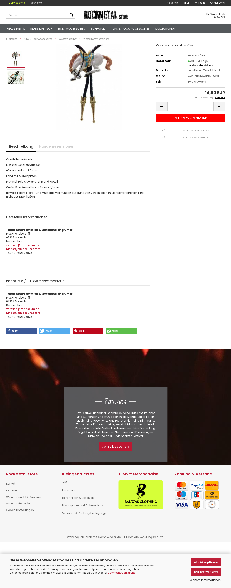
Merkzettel (217, 2)
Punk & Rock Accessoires (130, 28)
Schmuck (98, 28)
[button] (186, 3)
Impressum (69, 490)
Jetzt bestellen (115, 446)
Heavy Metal (16, 28)
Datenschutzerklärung (122, 573)
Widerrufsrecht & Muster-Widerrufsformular (23, 500)
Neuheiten (36, 2)
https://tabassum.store (23, 249)
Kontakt (11, 483)
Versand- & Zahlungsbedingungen (85, 513)
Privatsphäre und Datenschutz (82, 505)
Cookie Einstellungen (20, 510)
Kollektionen (165, 28)
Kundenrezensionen (57, 146)
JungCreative (154, 537)
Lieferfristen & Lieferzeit (78, 498)
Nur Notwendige (206, 572)
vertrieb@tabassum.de (22, 245)
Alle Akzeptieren (206, 562)
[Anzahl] (190, 106)
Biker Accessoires (71, 28)
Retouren (12, 490)
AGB (65, 482)
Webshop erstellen (79, 537)
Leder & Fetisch (41, 28)
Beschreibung (21, 146)
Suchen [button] (172, 2)
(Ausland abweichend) (201, 65)
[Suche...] (71, 15)
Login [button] (200, 2)
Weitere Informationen (205, 580)
